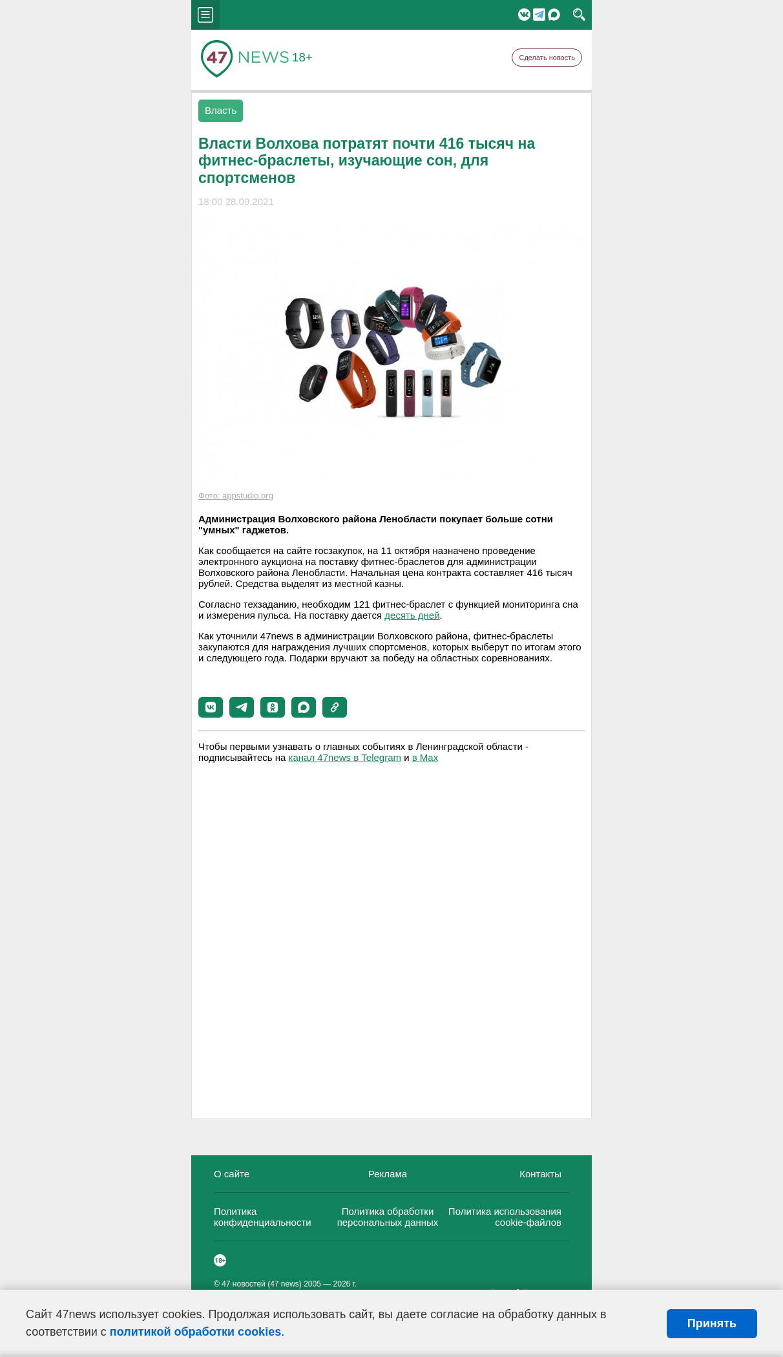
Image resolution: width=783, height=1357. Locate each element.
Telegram (539, 14)
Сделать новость (547, 57)
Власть (220, 110)
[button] (210, 707)
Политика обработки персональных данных (388, 1217)
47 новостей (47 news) (262, 1283)
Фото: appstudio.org (235, 495)
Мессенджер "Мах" (554, 14)
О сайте (231, 1173)
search (579, 15)
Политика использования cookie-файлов (504, 1217)
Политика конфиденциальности (262, 1217)
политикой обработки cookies (195, 1331)
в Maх (425, 757)
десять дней (411, 615)
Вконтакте (524, 14)
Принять (711, 1323)
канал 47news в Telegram (345, 757)
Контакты (540, 1173)
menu (205, 15)
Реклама (387, 1173)
